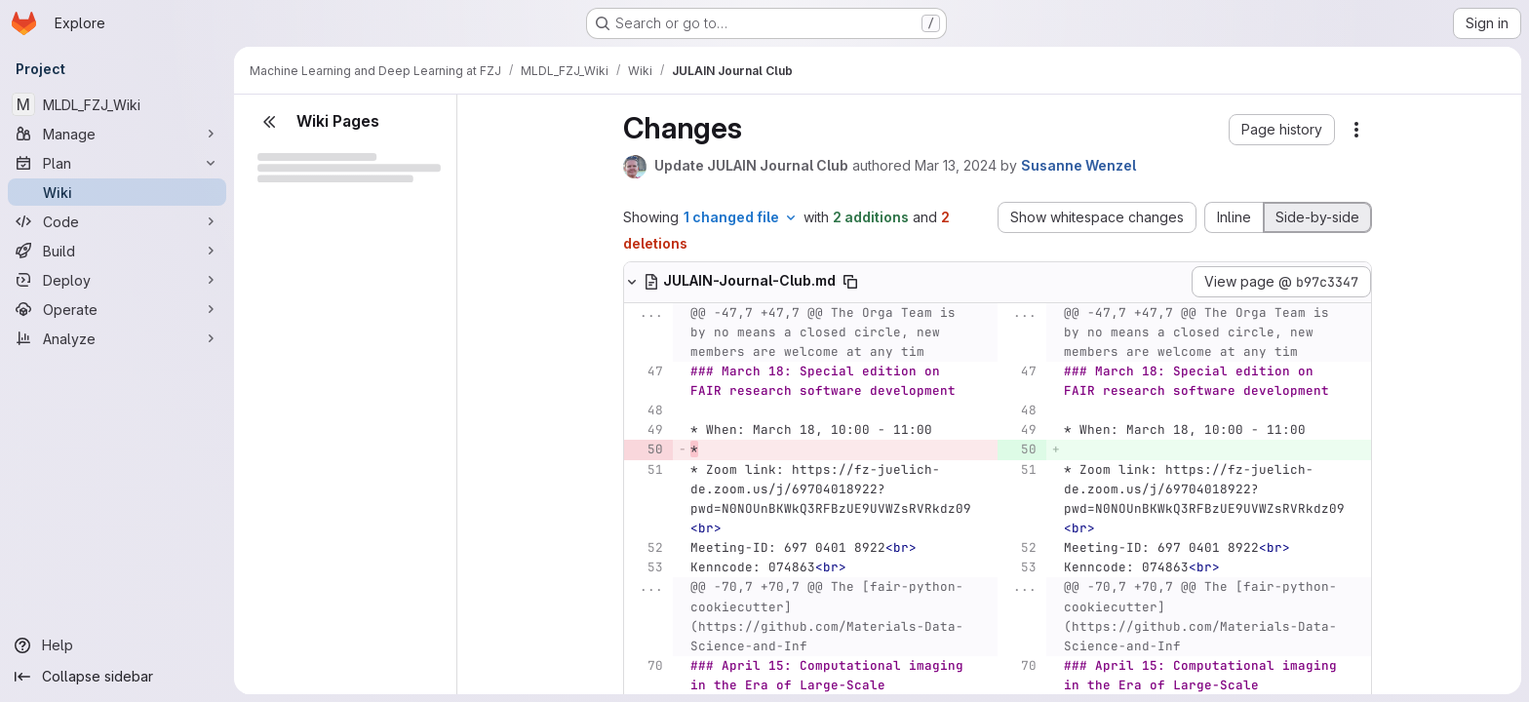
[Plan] (117, 162)
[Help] (117, 645)
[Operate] (117, 309)
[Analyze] (117, 338)
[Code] (117, 221)
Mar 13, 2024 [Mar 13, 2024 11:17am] (956, 165)
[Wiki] (117, 192)
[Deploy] (117, 279)
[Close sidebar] (269, 121)
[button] (1282, 129)
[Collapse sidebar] (117, 676)
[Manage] (117, 133)
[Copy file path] (850, 281)
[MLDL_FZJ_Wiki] (117, 104)
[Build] (117, 250)
